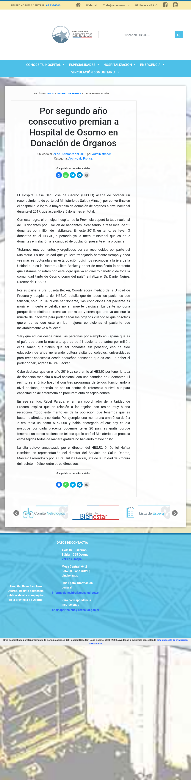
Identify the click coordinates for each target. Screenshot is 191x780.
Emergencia (152, 64)
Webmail (91, 5)
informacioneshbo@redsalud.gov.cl (75, 592)
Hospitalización (119, 64)
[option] (44, 513)
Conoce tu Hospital (45, 64)
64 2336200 (53, 5)
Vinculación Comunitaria (95, 72)
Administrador (101, 154)
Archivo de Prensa (80, 158)
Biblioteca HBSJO (146, 5)
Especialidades (84, 64)
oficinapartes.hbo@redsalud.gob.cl (75, 610)
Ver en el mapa (72, 559)
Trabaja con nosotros (116, 5)
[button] (16, 513)
